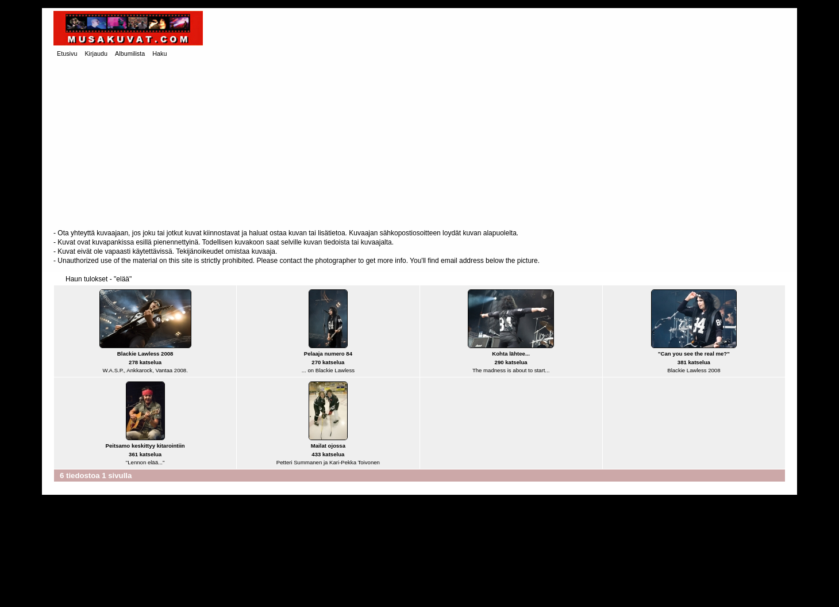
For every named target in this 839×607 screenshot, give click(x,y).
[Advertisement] (419, 144)
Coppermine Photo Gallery (439, 590)
